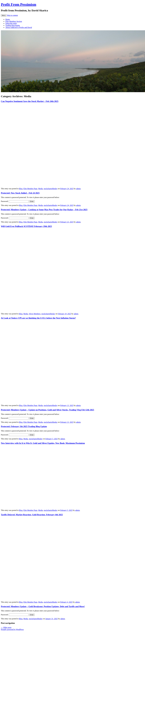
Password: (15, 201)
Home (7, 19)
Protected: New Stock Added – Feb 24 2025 (20, 193)
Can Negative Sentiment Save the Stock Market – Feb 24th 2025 (29, 101)
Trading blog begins (12, 25)
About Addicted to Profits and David (18, 27)
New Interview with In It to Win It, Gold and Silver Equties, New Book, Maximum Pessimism (43, 443)
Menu (4, 15)
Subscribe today (11, 23)
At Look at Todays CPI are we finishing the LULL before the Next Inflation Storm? (38, 318)
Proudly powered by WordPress (12, 629)
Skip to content (12, 15)
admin (78, 189)
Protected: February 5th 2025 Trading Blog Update (24, 426)
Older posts (6, 627)
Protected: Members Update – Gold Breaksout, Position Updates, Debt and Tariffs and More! (43, 606)
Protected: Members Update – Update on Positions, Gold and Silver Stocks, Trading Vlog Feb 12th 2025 (47, 410)
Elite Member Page (30, 189)
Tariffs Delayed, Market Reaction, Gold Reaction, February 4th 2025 (32, 514)
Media (40, 189)
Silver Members (34, 314)
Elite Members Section (13, 21)
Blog (20, 189)
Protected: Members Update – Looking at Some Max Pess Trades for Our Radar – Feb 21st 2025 (44, 209)
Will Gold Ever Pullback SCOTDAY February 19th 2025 (26, 226)
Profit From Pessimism (18, 4)
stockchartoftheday (50, 189)
